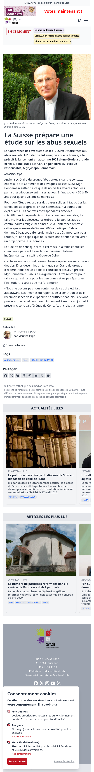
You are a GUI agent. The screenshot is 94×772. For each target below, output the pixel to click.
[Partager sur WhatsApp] (30, 375)
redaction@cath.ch (54, 671)
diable (86, 608)
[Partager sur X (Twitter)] (11, 375)
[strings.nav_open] (86, 20)
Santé (85, 500)
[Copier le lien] (42, 375)
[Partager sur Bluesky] (17, 375)
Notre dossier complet (56, 35)
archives (13, 497)
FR (17, 19)
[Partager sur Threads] (24, 375)
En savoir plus (48, 704)
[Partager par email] (36, 375)
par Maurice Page (24, 336)
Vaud (45, 602)
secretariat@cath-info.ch (54, 675)
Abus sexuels (11, 359)
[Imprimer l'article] (48, 375)
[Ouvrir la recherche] (79, 20)
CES (25, 359)
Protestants (34, 602)
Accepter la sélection (64, 761)
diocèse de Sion (28, 497)
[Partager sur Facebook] (5, 375)
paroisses (20, 602)
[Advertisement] (47, 11)
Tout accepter (17, 761)
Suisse (7, 318)
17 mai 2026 (52, 41)
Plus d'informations (21, 736)
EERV (11, 602)
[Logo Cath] (7, 20)
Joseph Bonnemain (42, 359)
